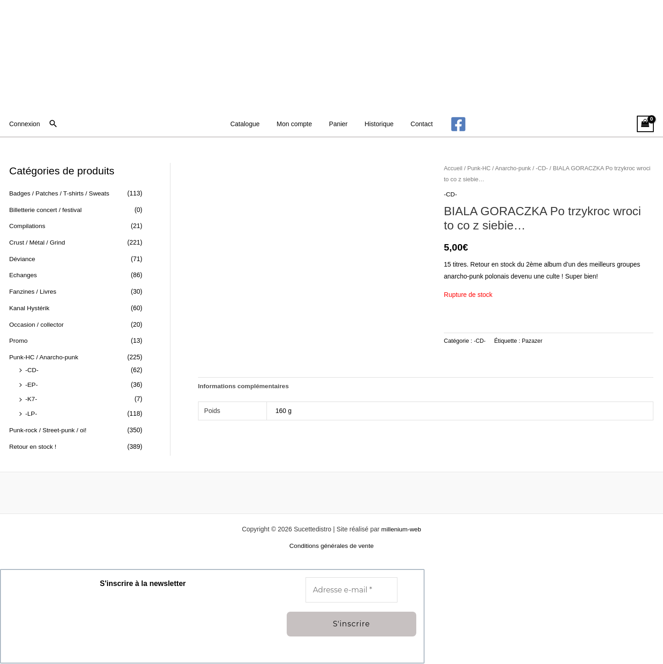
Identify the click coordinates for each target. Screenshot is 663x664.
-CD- (32, 369)
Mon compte (298, 124)
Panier (338, 124)
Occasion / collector (37, 323)
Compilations (27, 225)
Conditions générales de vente (331, 546)
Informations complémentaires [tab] (245, 386)
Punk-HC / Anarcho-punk (44, 356)
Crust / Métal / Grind (38, 242)
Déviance (22, 258)
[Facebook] (448, 124)
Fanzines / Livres (33, 291)
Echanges (23, 275)
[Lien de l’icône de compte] (24, 124)
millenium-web (400, 529)
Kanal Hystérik (30, 307)
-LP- (31, 412)
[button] (53, 124)
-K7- (31, 398)
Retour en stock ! (33, 445)
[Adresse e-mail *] (351, 590)
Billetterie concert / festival (46, 209)
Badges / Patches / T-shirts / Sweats (61, 193)
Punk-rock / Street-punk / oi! (49, 428)
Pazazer (532, 341)
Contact (413, 124)
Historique (375, 124)
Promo (18, 340)
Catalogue (253, 124)
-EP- (31, 383)
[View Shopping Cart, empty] (645, 124)
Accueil (453, 168)
